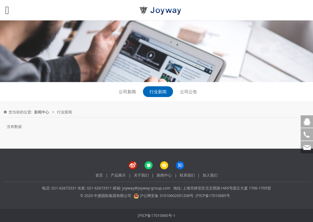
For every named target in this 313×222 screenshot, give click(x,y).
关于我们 (141, 175)
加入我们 (210, 175)
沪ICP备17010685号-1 (156, 215)
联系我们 (187, 175)
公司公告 (188, 92)
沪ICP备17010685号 (212, 195)
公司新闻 (127, 92)
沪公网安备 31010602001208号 (166, 195)
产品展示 (118, 175)
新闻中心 (41, 111)
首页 (99, 175)
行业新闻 (158, 92)
